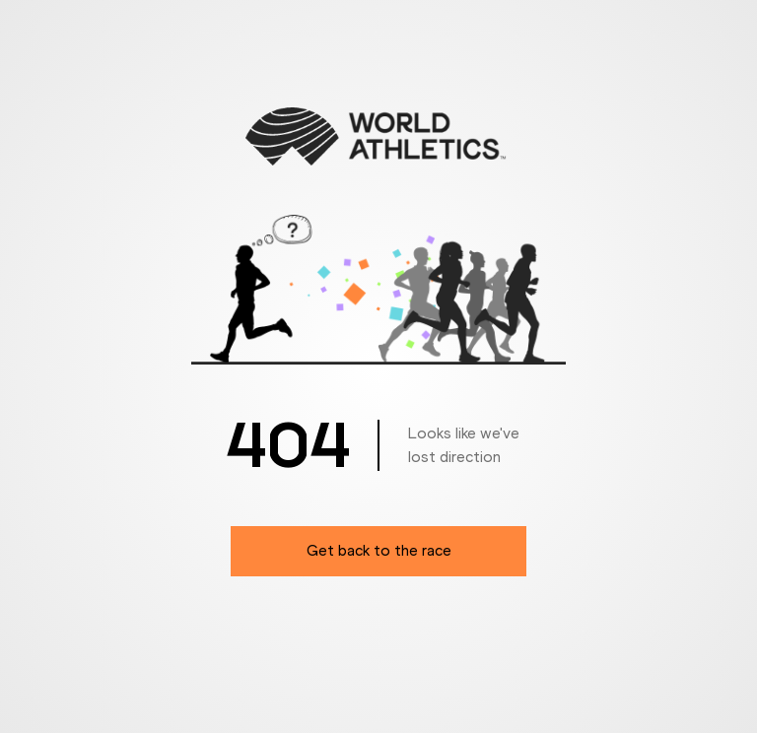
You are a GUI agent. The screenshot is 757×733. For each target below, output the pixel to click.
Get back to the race (379, 550)
